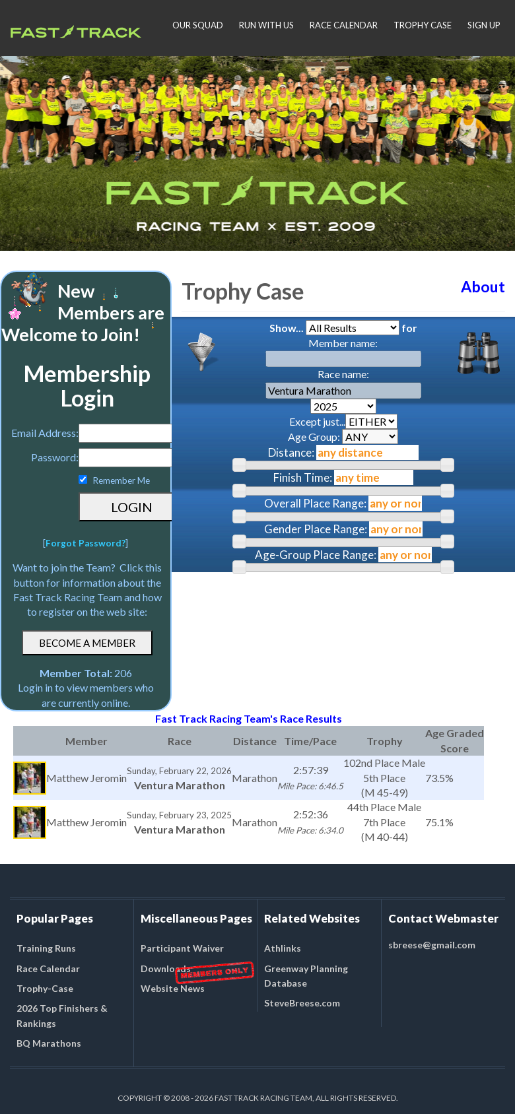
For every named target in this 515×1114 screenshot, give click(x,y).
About (483, 286)
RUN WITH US (266, 25)
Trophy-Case (45, 988)
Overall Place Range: (315, 503)
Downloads (166, 968)
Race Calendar (48, 968)
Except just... (343, 421)
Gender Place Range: (315, 529)
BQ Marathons (49, 1043)
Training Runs (46, 948)
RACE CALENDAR (344, 25)
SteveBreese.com (302, 1002)
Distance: (291, 452)
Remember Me (121, 480)
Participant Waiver (182, 948)
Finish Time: (302, 477)
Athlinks (282, 948)
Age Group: (343, 436)
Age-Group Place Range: (315, 555)
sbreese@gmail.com (431, 944)
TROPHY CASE (423, 25)
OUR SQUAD (197, 25)
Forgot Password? (85, 543)
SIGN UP (483, 25)
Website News (173, 988)
